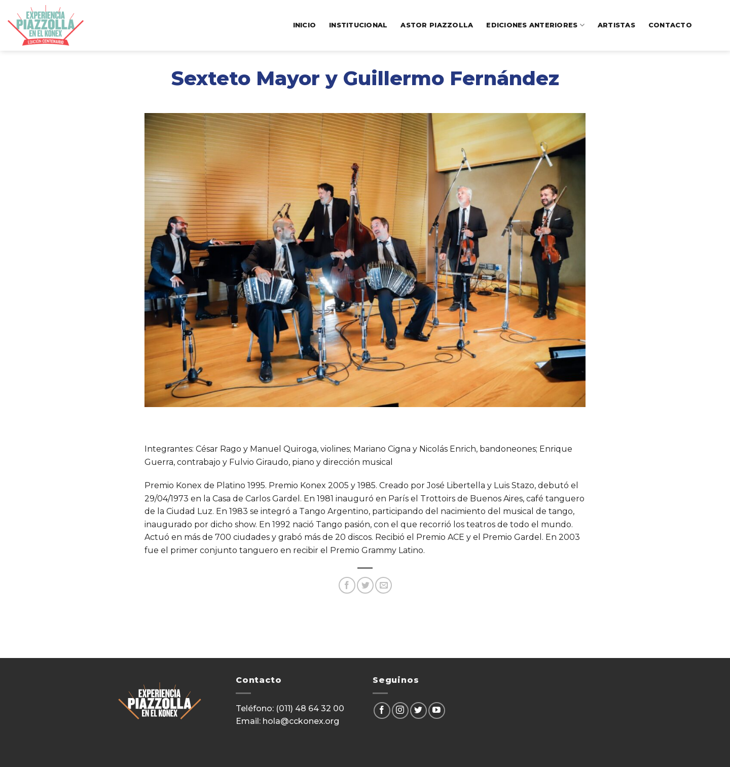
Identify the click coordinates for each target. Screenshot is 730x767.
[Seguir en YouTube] (436, 710)
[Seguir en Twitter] (418, 710)
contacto (670, 25)
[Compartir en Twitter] (365, 585)
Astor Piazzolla (436, 25)
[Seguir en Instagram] (400, 710)
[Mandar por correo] (383, 585)
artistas (616, 25)
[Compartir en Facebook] (347, 585)
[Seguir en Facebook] (382, 710)
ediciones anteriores (535, 25)
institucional (358, 25)
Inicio (304, 25)
